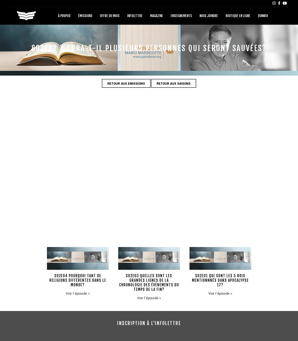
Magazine (156, 16)
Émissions (85, 16)
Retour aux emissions (126, 83)
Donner (263, 16)
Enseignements (181, 16)
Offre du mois (110, 16)
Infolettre (135, 16)
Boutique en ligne (238, 16)
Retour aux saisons (174, 83)
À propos (64, 16)
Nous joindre (209, 16)
